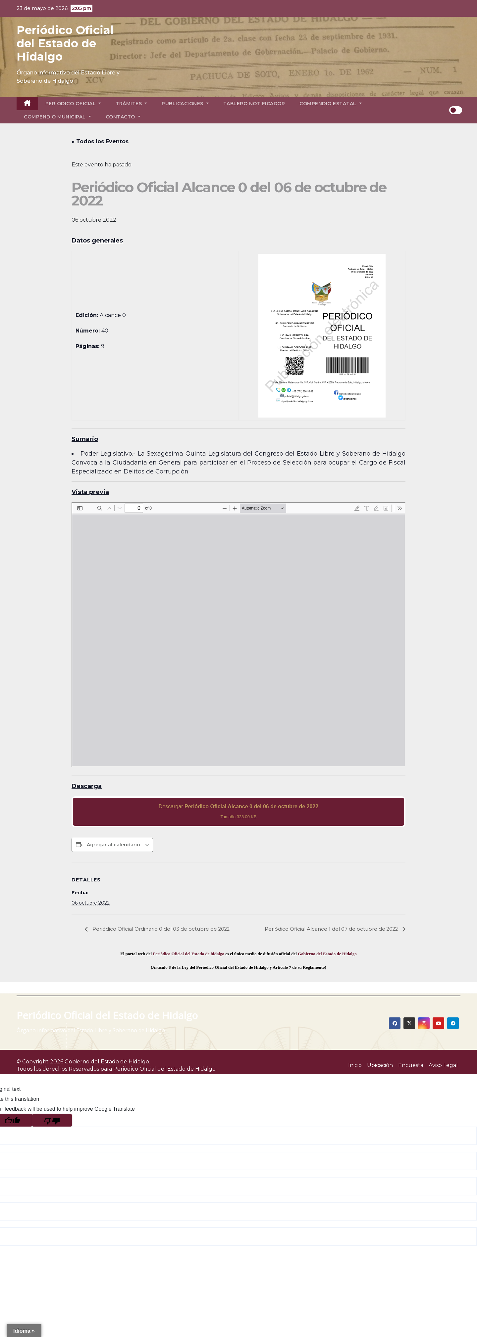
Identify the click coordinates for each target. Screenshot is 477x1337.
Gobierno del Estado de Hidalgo (327, 953)
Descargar (238, 811)
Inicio (355, 1065)
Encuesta (410, 1065)
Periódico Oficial (73, 104)
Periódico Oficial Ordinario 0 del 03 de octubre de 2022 (165, 929)
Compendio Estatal (330, 104)
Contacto (123, 117)
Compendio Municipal (57, 117)
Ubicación (380, 1065)
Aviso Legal (443, 1065)
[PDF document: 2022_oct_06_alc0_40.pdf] (238, 634)
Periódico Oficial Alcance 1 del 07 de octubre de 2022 (327, 929)
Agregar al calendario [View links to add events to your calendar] (113, 845)
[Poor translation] (52, 1120)
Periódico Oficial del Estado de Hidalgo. (165, 1069)
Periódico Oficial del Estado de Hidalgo (65, 43)
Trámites (131, 104)
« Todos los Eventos (100, 141)
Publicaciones (185, 104)
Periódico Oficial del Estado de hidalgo (188, 953)
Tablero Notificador (254, 104)
